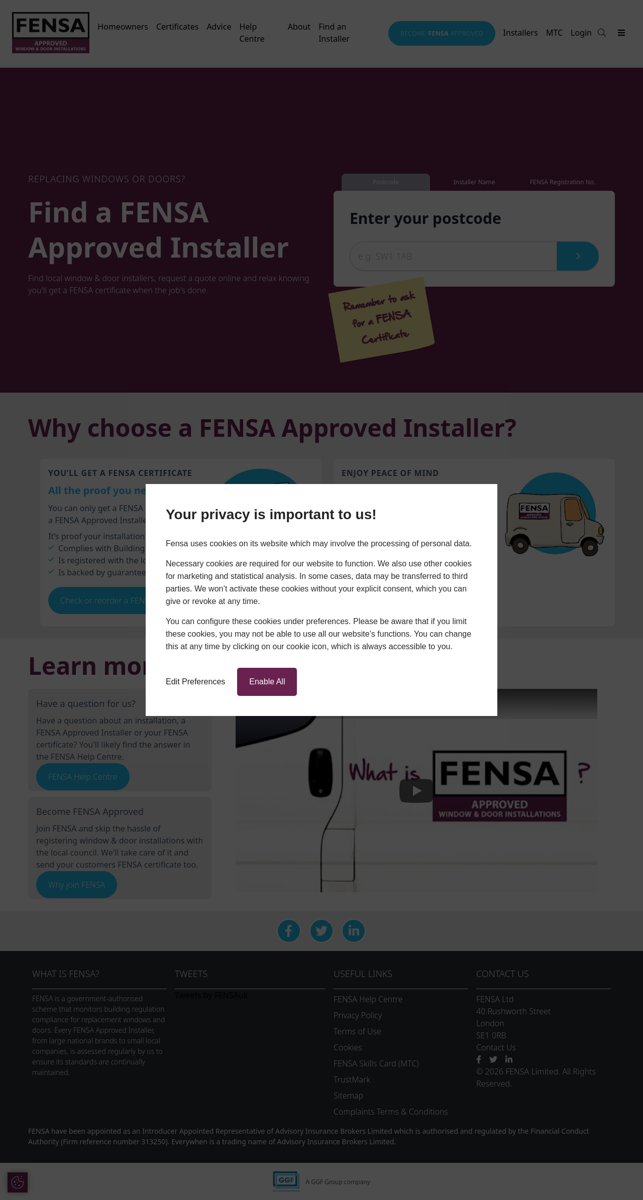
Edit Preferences (195, 681)
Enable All (267, 681)
